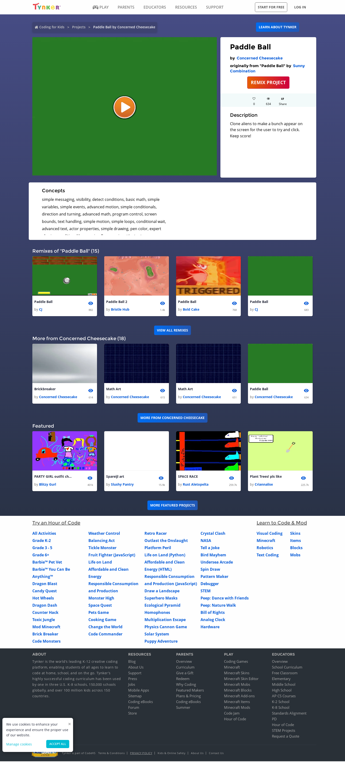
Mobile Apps (138, 690)
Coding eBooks (140, 702)
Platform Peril (157, 548)
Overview (184, 662)
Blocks (296, 548)
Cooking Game (102, 620)
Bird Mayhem (213, 555)
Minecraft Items (237, 702)
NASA (206, 541)
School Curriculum (287, 667)
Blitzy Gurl (47, 485)
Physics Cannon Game (165, 627)
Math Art (113, 389)
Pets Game (98, 613)
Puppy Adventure (161, 641)
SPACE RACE (188, 477)
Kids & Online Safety (171, 754)
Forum (133, 708)
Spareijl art (115, 477)
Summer (183, 708)
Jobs (131, 685)
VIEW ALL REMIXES (172, 330)
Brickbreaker (45, 389)
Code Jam (232, 713)
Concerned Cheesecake (260, 58)
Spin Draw (210, 569)
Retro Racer (155, 533)
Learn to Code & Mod (282, 523)
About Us (136, 667)
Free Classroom (285, 673)
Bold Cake (191, 309)
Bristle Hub (120, 309)
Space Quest (100, 605)
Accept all (57, 744)
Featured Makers (190, 690)
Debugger (210, 584)
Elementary (281, 679)
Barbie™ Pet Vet (47, 562)
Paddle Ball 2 (116, 302)
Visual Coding (269, 533)
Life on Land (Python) (164, 555)
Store (132, 713)
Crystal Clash (213, 533)
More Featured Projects (172, 506)
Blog (132, 662)
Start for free (271, 7)
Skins (295, 533)
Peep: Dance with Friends (225, 598)
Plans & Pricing (188, 696)
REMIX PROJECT (268, 82)
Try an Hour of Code (56, 523)
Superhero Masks (161, 598)
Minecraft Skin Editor (241, 679)
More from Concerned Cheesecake (172, 418)
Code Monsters (46, 641)
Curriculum (185, 667)
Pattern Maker (214, 577)
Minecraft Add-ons (239, 696)
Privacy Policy (141, 754)
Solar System (156, 634)
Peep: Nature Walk (218, 605)
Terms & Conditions (111, 754)
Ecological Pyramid (162, 605)
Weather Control (104, 533)
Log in (300, 7)
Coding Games (236, 662)
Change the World (105, 627)
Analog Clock (213, 620)
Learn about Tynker (277, 27)
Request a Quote (285, 736)
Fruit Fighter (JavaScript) (111, 555)
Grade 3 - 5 (42, 548)
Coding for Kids (51, 27)
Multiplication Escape (165, 620)
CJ (40, 309)
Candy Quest (44, 591)
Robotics (265, 548)
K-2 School (280, 702)
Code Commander (105, 634)
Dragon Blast (44, 584)
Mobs (295, 555)
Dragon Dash (44, 605)
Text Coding (268, 555)
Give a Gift (184, 673)
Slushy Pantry (122, 485)
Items (295, 541)
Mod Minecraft (46, 627)
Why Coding (186, 685)
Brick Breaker (45, 634)
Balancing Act (101, 541)
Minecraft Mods (237, 708)
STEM (206, 591)
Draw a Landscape (161, 591)
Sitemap (135, 696)
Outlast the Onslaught (166, 541)
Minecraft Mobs (237, 685)
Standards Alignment (289, 713)
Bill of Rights (213, 613)
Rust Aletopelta (195, 485)
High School (282, 690)
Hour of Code (235, 719)
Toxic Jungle (43, 620)
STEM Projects (283, 731)
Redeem (183, 679)
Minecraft (266, 541)
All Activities (44, 533)
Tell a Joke (210, 548)
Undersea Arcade (217, 562)
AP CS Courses (284, 696)
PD (274, 719)
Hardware (210, 627)
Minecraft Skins (236, 673)
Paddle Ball (43, 302)
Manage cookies (19, 744)
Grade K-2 (41, 541)
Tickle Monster (102, 548)
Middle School (283, 685)
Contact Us (216, 754)
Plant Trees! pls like (266, 477)
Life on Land (100, 562)
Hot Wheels (43, 598)
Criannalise (264, 485)
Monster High (101, 598)
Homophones (157, 613)
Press (132, 679)
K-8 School (280, 708)
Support (134, 673)
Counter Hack (45, 613)
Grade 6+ (40, 555)
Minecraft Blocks (238, 690)
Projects (79, 27)
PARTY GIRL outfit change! (53, 477)
